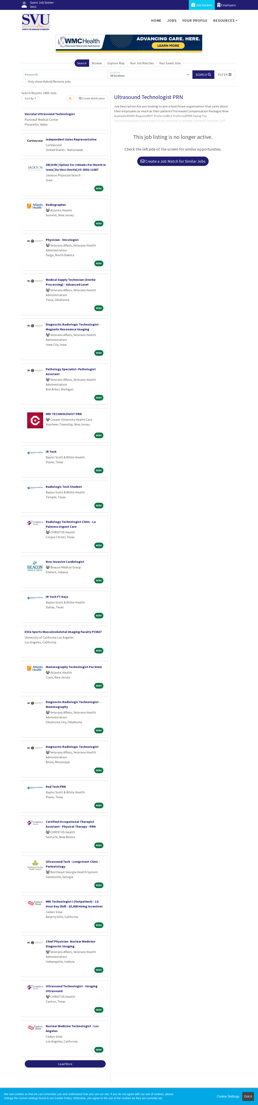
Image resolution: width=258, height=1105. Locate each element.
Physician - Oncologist (62, 240)
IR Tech (51, 451)
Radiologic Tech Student (64, 487)
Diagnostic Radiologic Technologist (72, 747)
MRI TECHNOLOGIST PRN (64, 414)
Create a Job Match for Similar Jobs (172, 161)
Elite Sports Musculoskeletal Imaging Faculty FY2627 (63, 632)
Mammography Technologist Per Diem (74, 667)
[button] (224, 74)
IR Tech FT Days (57, 597)
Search (81, 63)
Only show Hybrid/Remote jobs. (49, 81)
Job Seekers (201, 4)
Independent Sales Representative (71, 139)
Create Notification (92, 98)
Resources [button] (223, 20)
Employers (226, 4)
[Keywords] (65, 74)
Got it (248, 1096)
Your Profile (195, 20)
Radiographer (56, 205)
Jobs (171, 20)
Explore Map (116, 63)
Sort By (29, 98)
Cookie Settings (228, 1096)
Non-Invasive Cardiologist (65, 562)
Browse (97, 63)
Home (156, 20)
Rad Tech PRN (56, 787)
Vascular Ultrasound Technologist (50, 114)
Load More (65, 1064)
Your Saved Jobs (170, 63)
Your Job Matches (142, 63)
